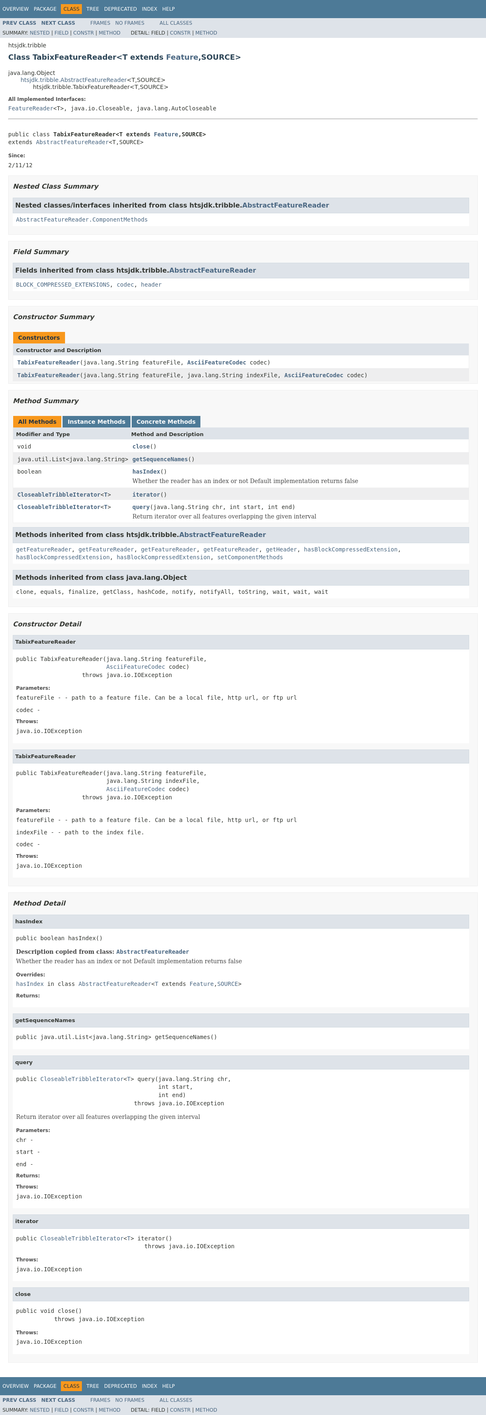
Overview (15, 9)
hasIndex (146, 471)
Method (110, 33)
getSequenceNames (160, 459)
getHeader (281, 549)
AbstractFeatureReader (72, 142)
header (151, 284)
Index (150, 9)
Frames (101, 23)
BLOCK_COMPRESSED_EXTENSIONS (63, 284)
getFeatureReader (44, 549)
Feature (182, 57)
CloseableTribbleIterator (58, 494)
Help (168, 9)
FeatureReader (30, 108)
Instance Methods (96, 421)
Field (61, 33)
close (141, 446)
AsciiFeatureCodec (216, 362)
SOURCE (227, 984)
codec (125, 284)
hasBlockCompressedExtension (351, 549)
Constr (83, 33)
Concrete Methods (166, 421)
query (141, 507)
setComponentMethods (250, 557)
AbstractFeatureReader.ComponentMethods (82, 219)
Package (45, 9)
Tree (92, 9)
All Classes (176, 23)
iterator (146, 494)
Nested (39, 33)
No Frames (129, 23)
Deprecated (120, 9)
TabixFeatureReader (48, 362)
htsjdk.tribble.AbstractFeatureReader (74, 80)
